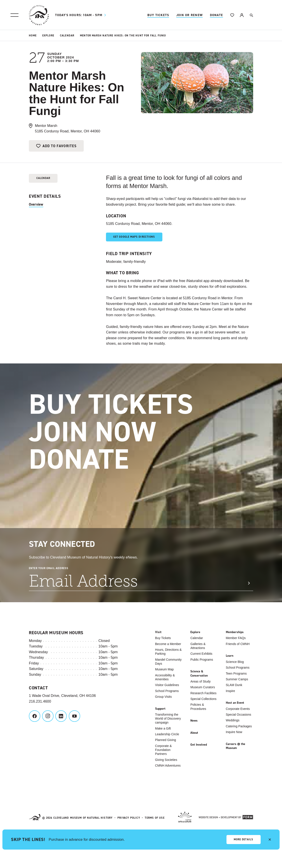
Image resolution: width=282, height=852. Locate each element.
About (194, 733)
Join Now (105, 431)
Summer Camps (237, 679)
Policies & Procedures (198, 706)
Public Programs (201, 659)
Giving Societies (166, 760)
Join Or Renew (189, 15)
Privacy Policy (128, 818)
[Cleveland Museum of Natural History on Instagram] (48, 716)
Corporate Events (238, 709)
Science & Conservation (199, 673)
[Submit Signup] (249, 583)
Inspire (230, 691)
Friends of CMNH (238, 644)
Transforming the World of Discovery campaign (168, 718)
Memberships (235, 632)
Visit (158, 632)
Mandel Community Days (168, 661)
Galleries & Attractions (197, 646)
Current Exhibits (201, 653)
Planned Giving (165, 740)
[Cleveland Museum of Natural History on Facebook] (34, 716)
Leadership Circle (167, 734)
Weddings (232, 720)
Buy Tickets (158, 15)
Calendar (67, 35)
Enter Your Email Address (48, 568)
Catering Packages (239, 726)
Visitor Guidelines (167, 685)
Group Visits (163, 696)
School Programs (167, 691)
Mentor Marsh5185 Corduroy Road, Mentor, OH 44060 (67, 128)
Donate (216, 15)
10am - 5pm (81, 15)
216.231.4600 (40, 701)
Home (33, 35)
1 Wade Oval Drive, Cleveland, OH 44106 (62, 696)
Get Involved (198, 745)
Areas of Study (200, 681)
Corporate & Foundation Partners (163, 750)
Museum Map (164, 669)
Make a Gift (163, 728)
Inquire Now (234, 732)
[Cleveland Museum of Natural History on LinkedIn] (61, 716)
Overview (36, 204)
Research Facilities (203, 693)
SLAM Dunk (234, 685)
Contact (38, 688)
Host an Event (235, 703)
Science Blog (235, 662)
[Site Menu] (14, 15)
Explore (48, 35)
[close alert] (270, 839)
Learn (229, 656)
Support (160, 709)
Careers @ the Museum (235, 746)
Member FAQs (236, 638)
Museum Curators (202, 687)
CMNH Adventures (168, 765)
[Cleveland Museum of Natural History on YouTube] (74, 716)
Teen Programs (236, 673)
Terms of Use (154, 818)
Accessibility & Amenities (165, 677)
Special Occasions (238, 714)
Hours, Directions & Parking (168, 651)
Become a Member (168, 644)
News (194, 721)
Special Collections (203, 699)
